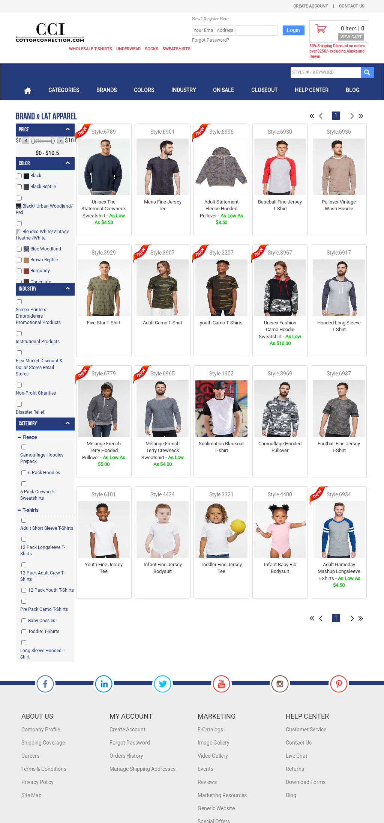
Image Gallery (214, 743)
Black (32, 176)
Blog (353, 90)
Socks (151, 49)
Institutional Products (38, 341)
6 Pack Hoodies (44, 472)
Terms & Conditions (43, 769)
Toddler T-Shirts (43, 631)
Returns (295, 769)
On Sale (223, 90)
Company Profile (40, 730)
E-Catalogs (210, 730)
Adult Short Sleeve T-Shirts (46, 528)
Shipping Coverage (43, 743)
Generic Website (216, 808)
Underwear (128, 49)
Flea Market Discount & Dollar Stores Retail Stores (39, 367)
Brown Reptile (41, 260)
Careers (30, 756)
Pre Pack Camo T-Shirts (44, 609)
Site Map (31, 795)
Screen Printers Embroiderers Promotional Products (38, 316)
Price (24, 129)
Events (205, 769)
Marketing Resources (222, 795)
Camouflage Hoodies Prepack (41, 458)
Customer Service (306, 730)
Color (24, 163)
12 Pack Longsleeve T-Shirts (42, 550)
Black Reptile (40, 187)
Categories (63, 90)
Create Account (310, 6)
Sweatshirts (176, 49)
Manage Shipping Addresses (143, 769)
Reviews (207, 782)
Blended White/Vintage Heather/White (42, 235)
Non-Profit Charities (36, 393)
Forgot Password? (210, 40)
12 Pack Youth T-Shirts (51, 590)
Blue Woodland (42, 249)
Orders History (126, 756)
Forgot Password (130, 743)
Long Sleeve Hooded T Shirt (42, 654)
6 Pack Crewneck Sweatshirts (37, 495)
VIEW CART (351, 37)
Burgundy (37, 271)
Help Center (311, 90)
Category (28, 423)
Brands (106, 90)
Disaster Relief (30, 412)
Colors (144, 90)
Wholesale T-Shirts (90, 49)
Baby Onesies (41, 620)
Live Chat (297, 756)
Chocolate (37, 282)
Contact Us (351, 6)
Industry (183, 90)
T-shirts (30, 510)
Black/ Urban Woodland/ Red (44, 209)
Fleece (29, 437)
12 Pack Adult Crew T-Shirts (42, 576)
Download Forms (306, 782)
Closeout (264, 90)
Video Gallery (213, 756)
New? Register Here (210, 18)
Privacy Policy (37, 782)
